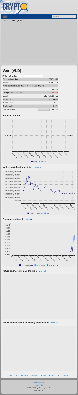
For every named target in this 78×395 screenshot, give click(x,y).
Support (65, 375)
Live (16, 375)
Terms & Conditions (39, 382)
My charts (34, 375)
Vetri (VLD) (17, 20)
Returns (43, 375)
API (59, 375)
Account (51, 375)
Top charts (24, 375)
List (4, 20)
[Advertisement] (39, 43)
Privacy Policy (39, 385)
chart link (37, 167)
